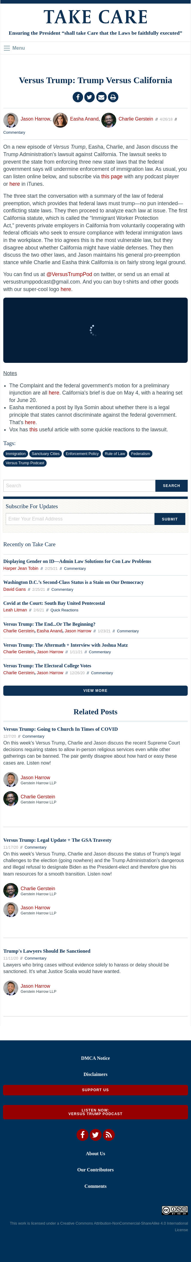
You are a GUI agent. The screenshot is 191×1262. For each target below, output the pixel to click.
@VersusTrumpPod (69, 274)
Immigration (16, 453)
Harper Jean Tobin (20, 568)
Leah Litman (15, 610)
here (15, 184)
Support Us (95, 1090)
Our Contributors (95, 1169)
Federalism (140, 453)
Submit (170, 519)
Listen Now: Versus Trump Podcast (95, 1112)
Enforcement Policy (82, 453)
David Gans (14, 589)
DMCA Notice (95, 1058)
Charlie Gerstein (136, 118)
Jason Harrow (35, 118)
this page (112, 176)
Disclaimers (96, 1074)
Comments (96, 1186)
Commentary (14, 132)
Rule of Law (115, 453)
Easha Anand (84, 118)
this (34, 430)
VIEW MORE (95, 691)
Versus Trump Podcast (25, 463)
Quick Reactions (64, 610)
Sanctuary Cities (45, 453)
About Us (95, 1153)
